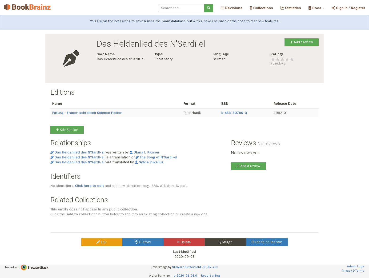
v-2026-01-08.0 (185, 276)
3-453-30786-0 (234, 113)
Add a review (301, 42)
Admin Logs (355, 266)
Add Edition (67, 130)
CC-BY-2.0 (210, 267)
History (143, 242)
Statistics (291, 8)
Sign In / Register (348, 8)
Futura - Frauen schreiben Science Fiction (87, 113)
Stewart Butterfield (186, 267)
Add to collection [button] (267, 242)
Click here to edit (89, 186)
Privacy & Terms (353, 271)
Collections (261, 8)
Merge (225, 242)
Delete (184, 242)
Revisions (231, 8)
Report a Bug (210, 276)
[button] (316, 8)
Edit (101, 242)
